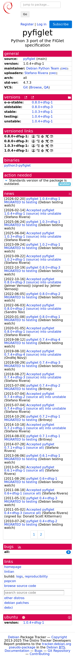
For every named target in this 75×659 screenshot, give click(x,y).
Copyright (59, 637)
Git (25, 87)
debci (8, 607)
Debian (13, 637)
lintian (9, 572)
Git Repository (59, 651)
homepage (12, 567)
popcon (10, 581)
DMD (64, 68)
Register (27, 24)
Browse (36, 87)
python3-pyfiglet (17, 165)
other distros (14, 598)
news (9, 193)
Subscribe (61, 24)
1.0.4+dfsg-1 (42, 116)
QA (46, 87)
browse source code (20, 586)
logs (19, 576)
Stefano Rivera (36, 73)
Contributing (40, 654)
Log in (41, 24)
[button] (6, 180)
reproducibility (36, 576)
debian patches (16, 603)
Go (25, 14)
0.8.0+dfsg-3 (42, 107)
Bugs (39, 651)
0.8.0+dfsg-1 (42, 102)
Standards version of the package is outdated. (37, 182)
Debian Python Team (42, 68)
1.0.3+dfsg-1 (42, 112)
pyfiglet (29, 59)
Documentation (17, 651)
